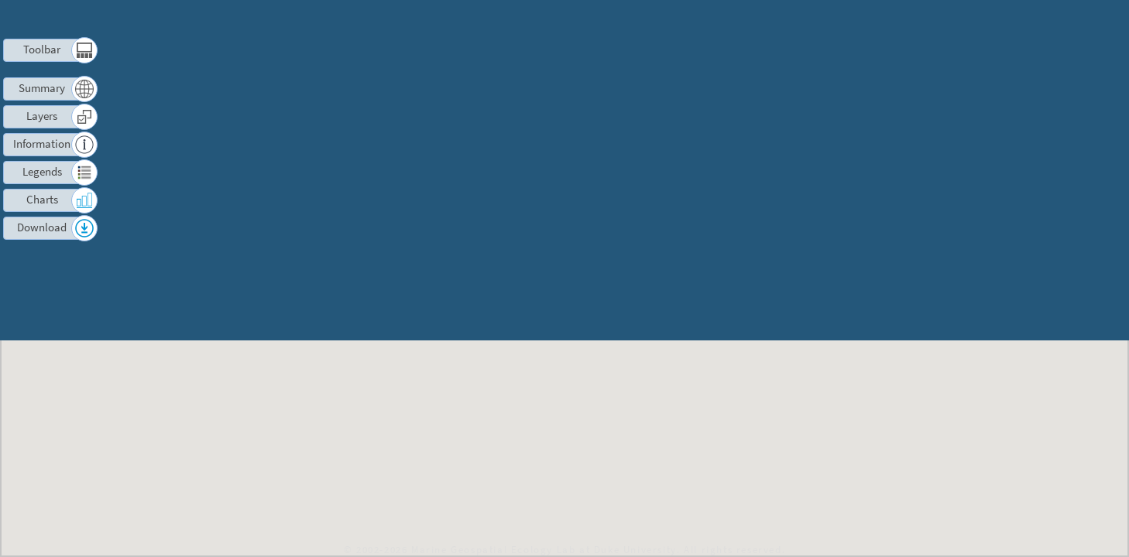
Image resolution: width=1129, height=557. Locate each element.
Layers (42, 115)
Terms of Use (925, 19)
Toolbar (42, 49)
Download (42, 227)
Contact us (1003, 19)
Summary (42, 87)
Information (42, 143)
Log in (1062, 19)
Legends (42, 171)
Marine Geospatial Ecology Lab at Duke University (544, 549)
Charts (42, 199)
